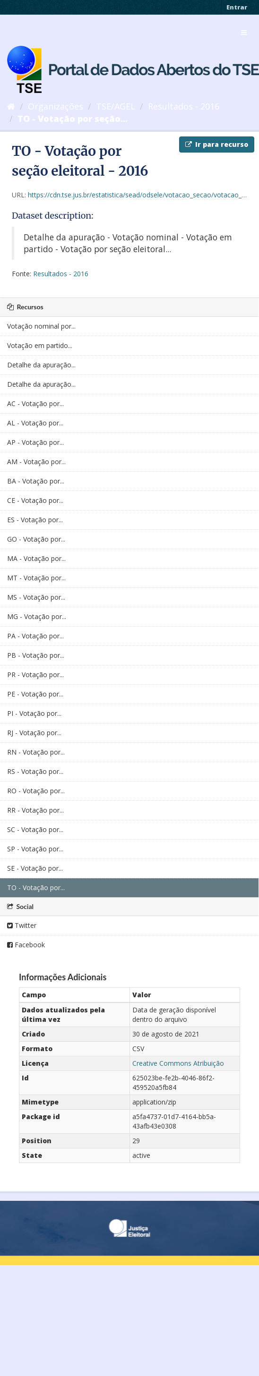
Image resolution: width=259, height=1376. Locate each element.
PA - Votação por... (35, 635)
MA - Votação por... (36, 558)
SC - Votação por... (35, 829)
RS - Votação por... (35, 771)
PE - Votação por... (35, 693)
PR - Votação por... (35, 674)
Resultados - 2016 (183, 106)
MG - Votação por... (36, 616)
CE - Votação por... (35, 500)
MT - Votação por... (36, 577)
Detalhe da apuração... (41, 364)
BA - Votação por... (35, 480)
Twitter (21, 925)
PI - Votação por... (34, 713)
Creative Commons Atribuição (178, 1063)
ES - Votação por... (35, 519)
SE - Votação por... (35, 868)
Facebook (26, 944)
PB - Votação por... (35, 655)
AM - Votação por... (36, 461)
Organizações (55, 106)
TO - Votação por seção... (72, 118)
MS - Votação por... (36, 597)
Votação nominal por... (41, 326)
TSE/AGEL (115, 106)
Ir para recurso (216, 144)
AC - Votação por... (35, 403)
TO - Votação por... (36, 887)
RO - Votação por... (36, 790)
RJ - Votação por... (34, 732)
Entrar (236, 7)
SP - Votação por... (35, 848)
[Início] (11, 106)
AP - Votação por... (35, 442)
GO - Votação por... (36, 539)
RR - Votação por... (35, 810)
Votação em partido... (39, 345)
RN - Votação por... (36, 751)
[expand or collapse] (244, 32)
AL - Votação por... (35, 422)
